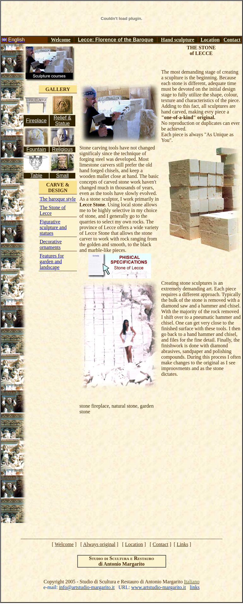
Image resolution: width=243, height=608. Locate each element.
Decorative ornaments (51, 244)
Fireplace (36, 120)
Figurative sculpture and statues (53, 227)
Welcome (60, 39)
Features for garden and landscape (52, 261)
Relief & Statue (62, 120)
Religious (62, 149)
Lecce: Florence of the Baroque (115, 39)
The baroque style (58, 199)
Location (209, 39)
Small (62, 175)
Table (36, 175)
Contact (231, 39)
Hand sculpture (177, 39)
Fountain (36, 149)
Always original (99, 544)
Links (182, 544)
